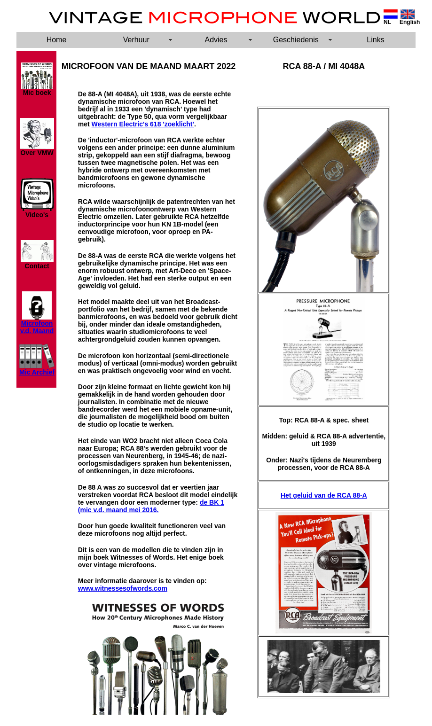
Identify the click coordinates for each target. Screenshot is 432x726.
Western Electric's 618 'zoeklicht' (143, 124)
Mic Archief (37, 372)
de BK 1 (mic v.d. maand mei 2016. (151, 506)
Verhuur (136, 40)
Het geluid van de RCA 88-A (324, 495)
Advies (215, 40)
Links (375, 40)
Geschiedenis (296, 40)
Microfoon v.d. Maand (37, 327)
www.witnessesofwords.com (122, 588)
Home (57, 40)
